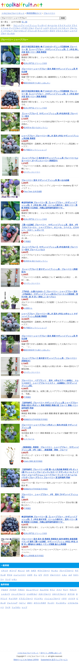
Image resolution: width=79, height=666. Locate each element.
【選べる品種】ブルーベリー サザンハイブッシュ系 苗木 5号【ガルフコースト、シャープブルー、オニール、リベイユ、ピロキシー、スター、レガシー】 (50, 227)
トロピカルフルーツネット (12, 13)
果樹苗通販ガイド (34, 13)
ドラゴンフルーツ (26, 598)
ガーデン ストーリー (32, 172)
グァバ (59, 590)
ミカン (64, 575)
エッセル (11, 33)
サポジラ (73, 590)
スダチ (29, 575)
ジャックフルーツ (18, 594)
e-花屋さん (28, 308)
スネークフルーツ (59, 594)
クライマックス (64, 25)
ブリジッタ (32, 31)
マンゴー (50, 603)
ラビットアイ (19, 25)
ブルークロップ (20, 31)
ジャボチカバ (32, 594)
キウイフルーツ (43, 571)
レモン (14, 579)
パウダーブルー (27, 28)
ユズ (70, 575)
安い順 (24, 22)
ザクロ (9, 575)
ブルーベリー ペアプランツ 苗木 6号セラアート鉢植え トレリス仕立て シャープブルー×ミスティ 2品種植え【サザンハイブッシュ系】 (50, 383)
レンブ (24, 607)
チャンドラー (43, 31)
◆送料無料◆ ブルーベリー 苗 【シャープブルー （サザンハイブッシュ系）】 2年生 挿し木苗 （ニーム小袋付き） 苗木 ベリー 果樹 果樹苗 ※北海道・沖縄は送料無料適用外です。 (49, 205)
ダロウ (52, 31)
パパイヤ (71, 598)
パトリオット (63, 28)
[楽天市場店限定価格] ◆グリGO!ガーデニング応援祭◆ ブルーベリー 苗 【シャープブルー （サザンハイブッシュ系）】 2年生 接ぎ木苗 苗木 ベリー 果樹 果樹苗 (50, 94)
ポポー (29, 603)
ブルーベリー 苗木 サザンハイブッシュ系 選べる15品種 (45, 180)
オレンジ (21, 571)
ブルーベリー (49, 13)
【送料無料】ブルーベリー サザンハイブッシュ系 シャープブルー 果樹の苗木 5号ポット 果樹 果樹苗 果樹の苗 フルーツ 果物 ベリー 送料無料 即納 (49, 405)
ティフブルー (14, 28)
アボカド (21, 590)
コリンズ (53, 28)
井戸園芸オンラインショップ (35, 150)
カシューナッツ (32, 590)
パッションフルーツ (52, 598)
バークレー (8, 31)
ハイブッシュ (31, 25)
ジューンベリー (19, 575)
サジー (65, 590)
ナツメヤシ (38, 598)
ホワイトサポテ (40, 603)
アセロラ (4, 590)
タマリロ (71, 594)
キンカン (54, 571)
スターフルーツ (44, 594)
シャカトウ (5, 594)
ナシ (35, 575)
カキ (28, 571)
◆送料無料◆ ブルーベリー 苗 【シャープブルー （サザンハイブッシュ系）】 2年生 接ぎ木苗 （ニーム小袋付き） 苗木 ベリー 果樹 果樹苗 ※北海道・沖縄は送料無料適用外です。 (49, 519)
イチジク (4, 571)
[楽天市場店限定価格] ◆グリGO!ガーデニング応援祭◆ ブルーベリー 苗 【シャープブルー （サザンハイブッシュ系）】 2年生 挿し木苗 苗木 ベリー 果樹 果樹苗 (50, 49)
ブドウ (46, 575)
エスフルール (29, 439)
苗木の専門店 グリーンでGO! (35, 63)
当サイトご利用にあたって (51, 653)
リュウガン (16, 607)
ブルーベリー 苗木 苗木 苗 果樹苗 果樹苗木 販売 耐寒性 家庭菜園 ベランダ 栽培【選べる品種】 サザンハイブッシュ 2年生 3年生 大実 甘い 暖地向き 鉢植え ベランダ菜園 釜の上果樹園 (49, 541)
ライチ (7, 607)
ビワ (40, 575)
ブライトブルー (62, 31)
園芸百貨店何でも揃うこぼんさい (37, 83)
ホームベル (52, 25)
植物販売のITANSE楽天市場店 (36, 419)
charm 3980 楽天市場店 (33, 461)
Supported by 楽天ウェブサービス (54, 660)
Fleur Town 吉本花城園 (33, 191)
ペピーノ (22, 603)
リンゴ (7, 579)
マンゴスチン (61, 603)
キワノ (52, 590)
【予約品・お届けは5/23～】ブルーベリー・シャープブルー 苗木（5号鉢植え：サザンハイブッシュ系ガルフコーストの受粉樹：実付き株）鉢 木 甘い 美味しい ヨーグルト (49, 294)
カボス (33, 571)
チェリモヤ (13, 598)
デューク (39, 28)
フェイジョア (12, 603)
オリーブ (13, 571)
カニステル (44, 590)
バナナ (64, 598)
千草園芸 (27, 241)
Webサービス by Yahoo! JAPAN (26, 660)
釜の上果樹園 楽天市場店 (34, 556)
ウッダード (42, 25)
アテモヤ (13, 590)
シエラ (46, 28)
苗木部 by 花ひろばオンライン (36, 128)
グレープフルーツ (66, 571)
